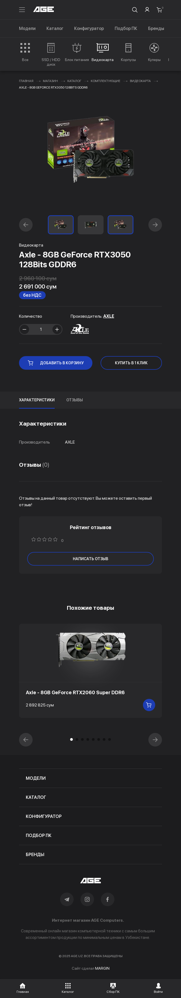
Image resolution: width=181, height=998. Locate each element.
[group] (25, 52)
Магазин (50, 81)
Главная (26, 81)
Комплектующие (105, 81)
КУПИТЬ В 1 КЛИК (131, 363)
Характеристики (37, 400)
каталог (36, 797)
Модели (27, 28)
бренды (35, 854)
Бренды (156, 28)
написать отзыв (90, 559)
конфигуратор (44, 816)
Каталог (54, 28)
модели (36, 778)
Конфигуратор (89, 28)
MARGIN (102, 968)
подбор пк (38, 835)
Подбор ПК (126, 28)
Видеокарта (140, 81)
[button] (26, 225)
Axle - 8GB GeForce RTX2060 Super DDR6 (75, 692)
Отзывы (74, 400)
